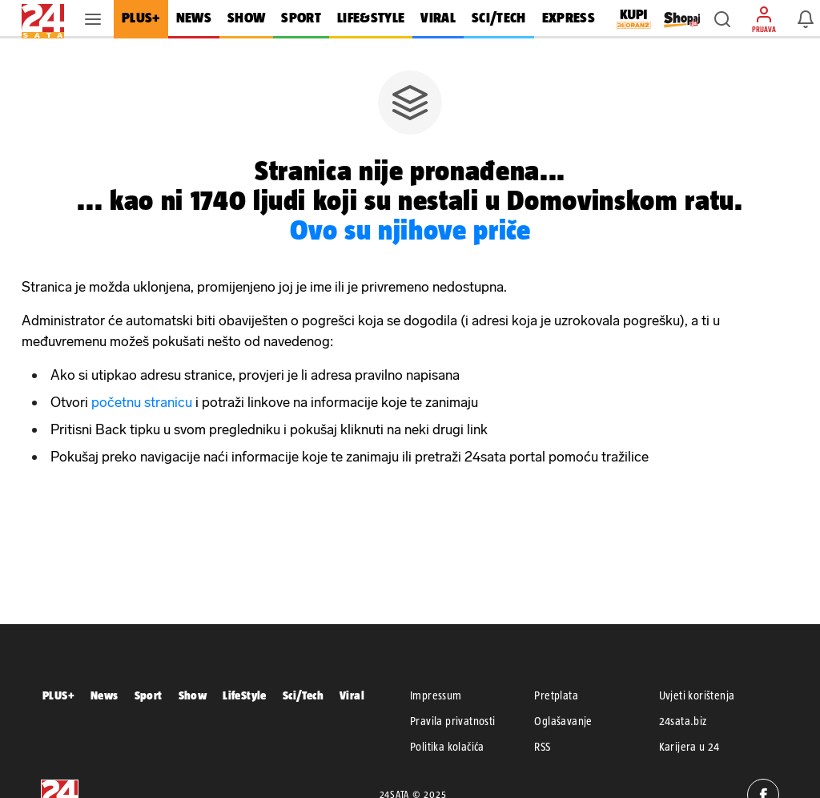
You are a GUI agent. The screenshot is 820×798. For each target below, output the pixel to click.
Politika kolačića (447, 746)
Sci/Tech (303, 695)
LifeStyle (245, 695)
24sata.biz (683, 721)
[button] (722, 19)
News (104, 695)
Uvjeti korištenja (697, 695)
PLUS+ (58, 695)
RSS (542, 746)
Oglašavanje (563, 721)
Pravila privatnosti (453, 721)
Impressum (436, 695)
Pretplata (556, 695)
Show (193, 695)
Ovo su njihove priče (410, 229)
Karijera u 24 (689, 746)
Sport (149, 695)
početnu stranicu (141, 402)
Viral (352, 695)
